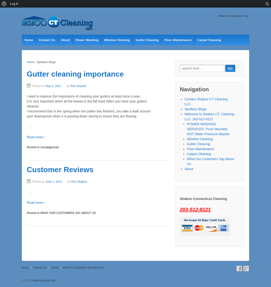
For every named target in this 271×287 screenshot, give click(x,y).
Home (29, 40)
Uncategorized (49, 147)
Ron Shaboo (78, 86)
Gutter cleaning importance (75, 74)
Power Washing (87, 40)
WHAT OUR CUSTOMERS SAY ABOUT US (68, 213)
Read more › (36, 137)
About (65, 40)
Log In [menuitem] (14, 3)
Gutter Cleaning (147, 40)
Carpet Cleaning (209, 40)
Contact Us (47, 40)
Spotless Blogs (196, 109)
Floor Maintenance (178, 40)
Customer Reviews (60, 169)
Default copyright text (42, 280)
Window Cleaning (117, 40)
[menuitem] (4, 4)
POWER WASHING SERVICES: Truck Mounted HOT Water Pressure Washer (208, 129)
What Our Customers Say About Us (83, 267)
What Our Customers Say (233, 15)
